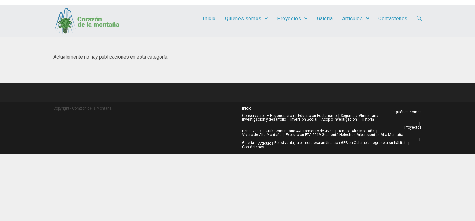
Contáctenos (253, 147)
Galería (248, 143)
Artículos (265, 143)
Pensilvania (252, 131)
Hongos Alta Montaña (356, 131)
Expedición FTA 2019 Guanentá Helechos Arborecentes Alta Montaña (344, 135)
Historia (367, 119)
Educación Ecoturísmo (317, 116)
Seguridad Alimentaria (359, 116)
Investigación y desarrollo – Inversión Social (279, 119)
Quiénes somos (408, 112)
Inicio (246, 108)
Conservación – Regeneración (268, 116)
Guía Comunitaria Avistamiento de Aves (300, 131)
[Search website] (419, 18)
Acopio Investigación (339, 119)
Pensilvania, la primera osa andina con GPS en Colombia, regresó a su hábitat (340, 143)
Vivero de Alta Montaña (262, 135)
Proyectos (413, 127)
